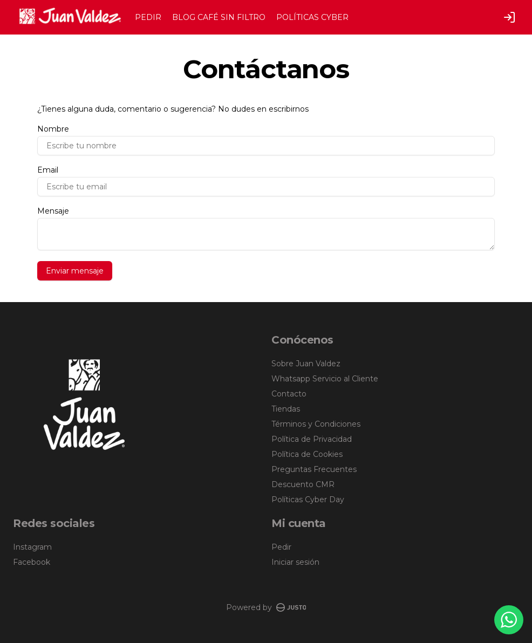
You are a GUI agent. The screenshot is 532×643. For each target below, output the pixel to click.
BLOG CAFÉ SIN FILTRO (218, 17)
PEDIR (148, 17)
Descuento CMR (303, 484)
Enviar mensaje (75, 271)
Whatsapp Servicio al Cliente (324, 379)
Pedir (281, 547)
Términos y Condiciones (315, 424)
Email (47, 170)
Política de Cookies (307, 454)
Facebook (31, 562)
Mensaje (53, 211)
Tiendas (285, 409)
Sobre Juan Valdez (305, 363)
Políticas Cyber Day (307, 499)
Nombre (53, 129)
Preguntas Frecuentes (314, 469)
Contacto (288, 394)
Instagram (32, 547)
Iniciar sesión (295, 562)
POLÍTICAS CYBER (312, 17)
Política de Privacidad (311, 439)
